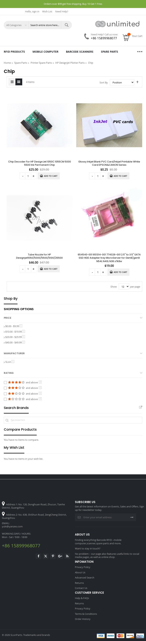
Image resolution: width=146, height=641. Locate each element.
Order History (82, 619)
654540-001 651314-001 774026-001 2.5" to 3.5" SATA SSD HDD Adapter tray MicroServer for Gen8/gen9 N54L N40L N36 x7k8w (109, 258)
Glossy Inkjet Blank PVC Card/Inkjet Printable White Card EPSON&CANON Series (109, 163)
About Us (80, 572)
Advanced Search (84, 577)
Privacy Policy (82, 567)
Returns (79, 583)
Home (7, 62)
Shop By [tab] (10, 298)
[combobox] (50, 25)
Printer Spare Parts (41, 62)
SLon (9, 362)
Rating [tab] (9, 373)
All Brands (140, 407)
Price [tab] (7, 318)
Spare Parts (20, 62)
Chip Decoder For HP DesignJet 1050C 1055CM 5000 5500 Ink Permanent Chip (39, 163)
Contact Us (81, 588)
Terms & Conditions (86, 614)
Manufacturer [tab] (14, 353)
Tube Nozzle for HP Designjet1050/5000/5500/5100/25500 (39, 256)
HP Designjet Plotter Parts (70, 62)
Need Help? (61, 11)
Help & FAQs (82, 598)
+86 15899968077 (104, 38)
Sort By (104, 82)
